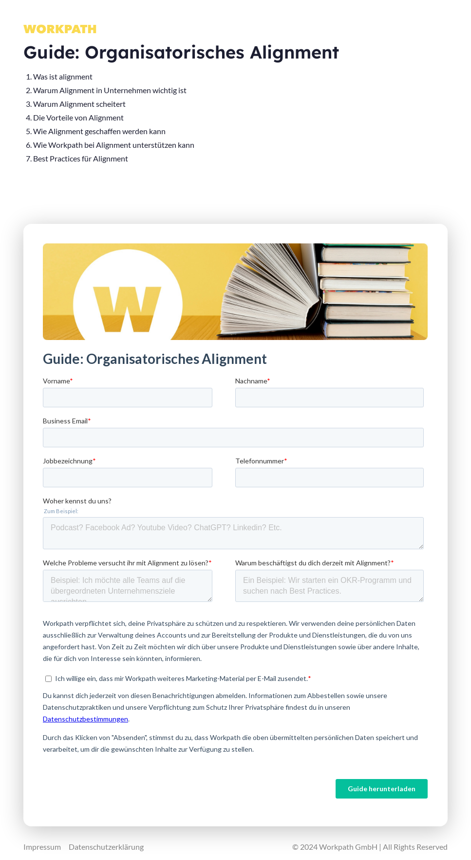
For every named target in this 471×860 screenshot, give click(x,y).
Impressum (42, 846)
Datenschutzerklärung (106, 846)
